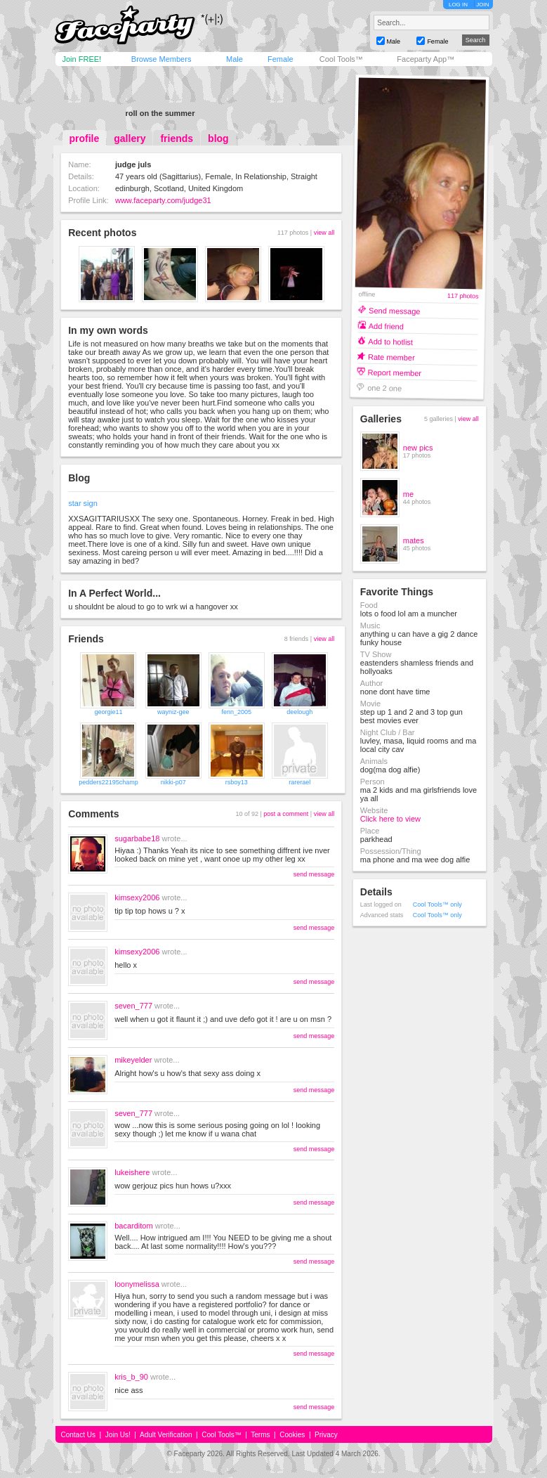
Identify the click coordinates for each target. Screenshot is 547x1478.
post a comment (285, 813)
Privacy (326, 1435)
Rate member (391, 356)
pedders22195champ (108, 782)
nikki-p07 (173, 782)
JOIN (482, 4)
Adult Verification (166, 1435)
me (408, 494)
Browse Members (161, 59)
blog (218, 138)
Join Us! (118, 1435)
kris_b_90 (131, 1377)
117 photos (463, 296)
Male (234, 59)
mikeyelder (133, 1060)
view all (324, 232)
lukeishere (132, 1172)
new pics (418, 447)
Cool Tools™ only (437, 904)
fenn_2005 (237, 711)
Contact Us (78, 1435)
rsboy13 (236, 782)
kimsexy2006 (136, 897)
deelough (299, 711)
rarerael (299, 782)
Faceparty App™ (425, 59)
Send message (395, 310)
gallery (129, 138)
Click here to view (390, 819)
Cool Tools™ (341, 59)
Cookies (292, 1435)
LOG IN (458, 4)
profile (85, 138)
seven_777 (133, 1005)
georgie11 (108, 711)
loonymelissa (136, 1284)
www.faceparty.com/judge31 (163, 200)
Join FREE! (82, 59)
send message (314, 874)
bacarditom (133, 1225)
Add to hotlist (390, 341)
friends (176, 138)
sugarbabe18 (136, 838)
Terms (260, 1435)
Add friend (385, 325)
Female (281, 59)
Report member (394, 372)
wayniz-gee (173, 711)
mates (413, 540)
